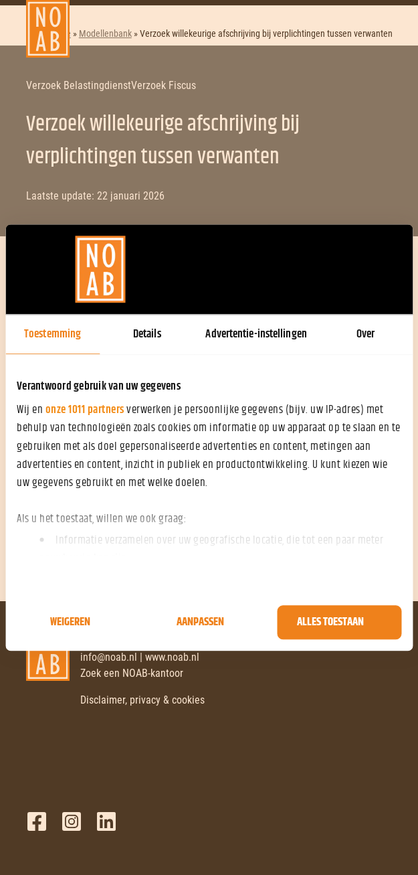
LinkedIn (106, 821)
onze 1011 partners (84, 409)
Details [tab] (147, 334)
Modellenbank (105, 33)
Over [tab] (365, 334)
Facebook (36, 821)
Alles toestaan (330, 622)
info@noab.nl (108, 657)
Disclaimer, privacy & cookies (142, 700)
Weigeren (70, 622)
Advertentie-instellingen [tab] (255, 334)
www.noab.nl (172, 657)
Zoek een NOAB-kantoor (131, 673)
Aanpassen (200, 622)
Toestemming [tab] (52, 334)
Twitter (71, 821)
